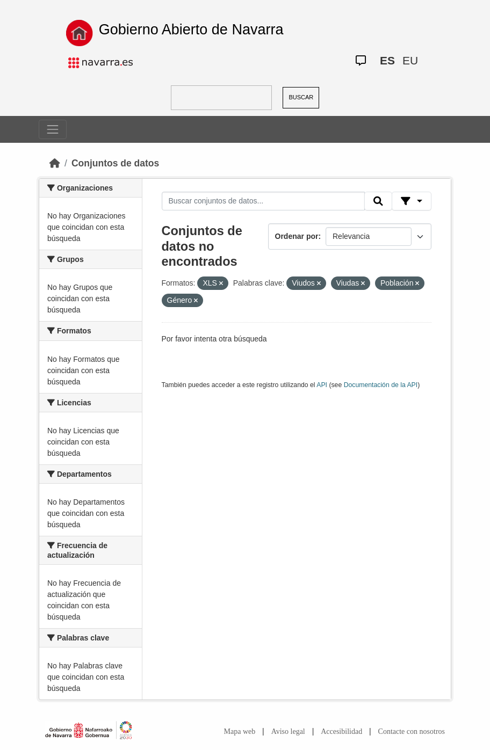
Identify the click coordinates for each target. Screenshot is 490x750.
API (321, 385)
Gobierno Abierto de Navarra (191, 29)
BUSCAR (301, 97)
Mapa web (240, 731)
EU (410, 60)
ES (387, 60)
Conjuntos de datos (115, 163)
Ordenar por (297, 236)
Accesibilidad (341, 731)
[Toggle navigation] (53, 129)
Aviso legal (288, 731)
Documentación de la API (381, 385)
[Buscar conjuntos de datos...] (263, 201)
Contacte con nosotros (411, 731)
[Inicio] (54, 163)
